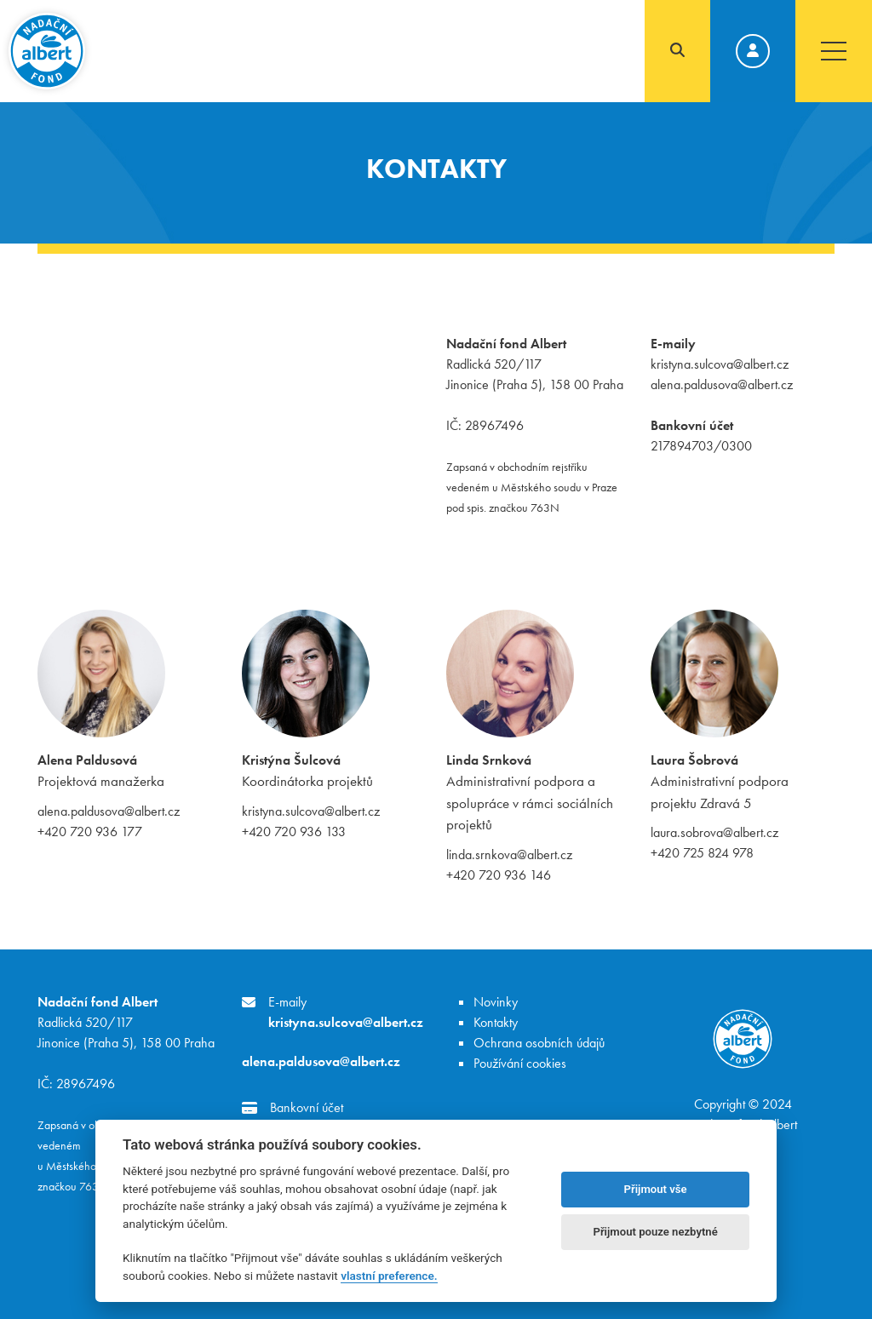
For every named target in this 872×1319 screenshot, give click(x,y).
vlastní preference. (389, 1275)
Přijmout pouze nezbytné (655, 1231)
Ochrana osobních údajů (539, 1043)
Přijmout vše (655, 1189)
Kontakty (495, 1022)
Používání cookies (519, 1063)
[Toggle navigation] (833, 51)
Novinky (495, 1002)
